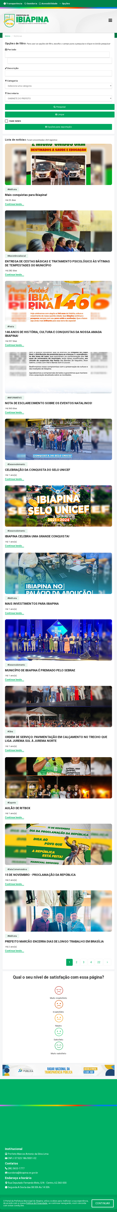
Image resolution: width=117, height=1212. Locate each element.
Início (7, 36)
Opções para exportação (58, 127)
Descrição (11, 68)
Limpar (59, 114)
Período (10, 49)
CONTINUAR (102, 1203)
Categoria (11, 81)
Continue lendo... (14, 204)
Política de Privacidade (36, 1203)
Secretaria (12, 93)
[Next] (99, 962)
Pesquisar (60, 107)
